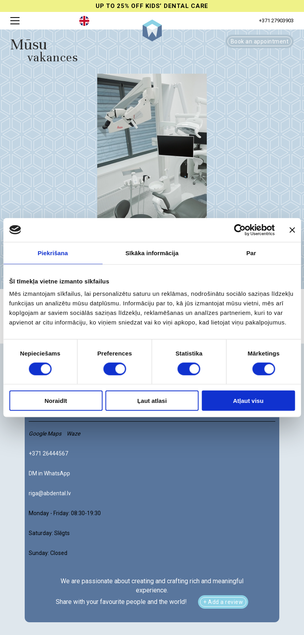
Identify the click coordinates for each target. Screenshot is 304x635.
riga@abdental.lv (50, 493)
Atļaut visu (248, 400)
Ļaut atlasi (152, 400)
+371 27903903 (276, 20)
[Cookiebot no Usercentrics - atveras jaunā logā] (240, 230)
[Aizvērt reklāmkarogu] (292, 230)
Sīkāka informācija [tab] (152, 252)
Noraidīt (56, 400)
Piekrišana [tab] (52, 252)
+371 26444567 (48, 453)
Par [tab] (251, 252)
